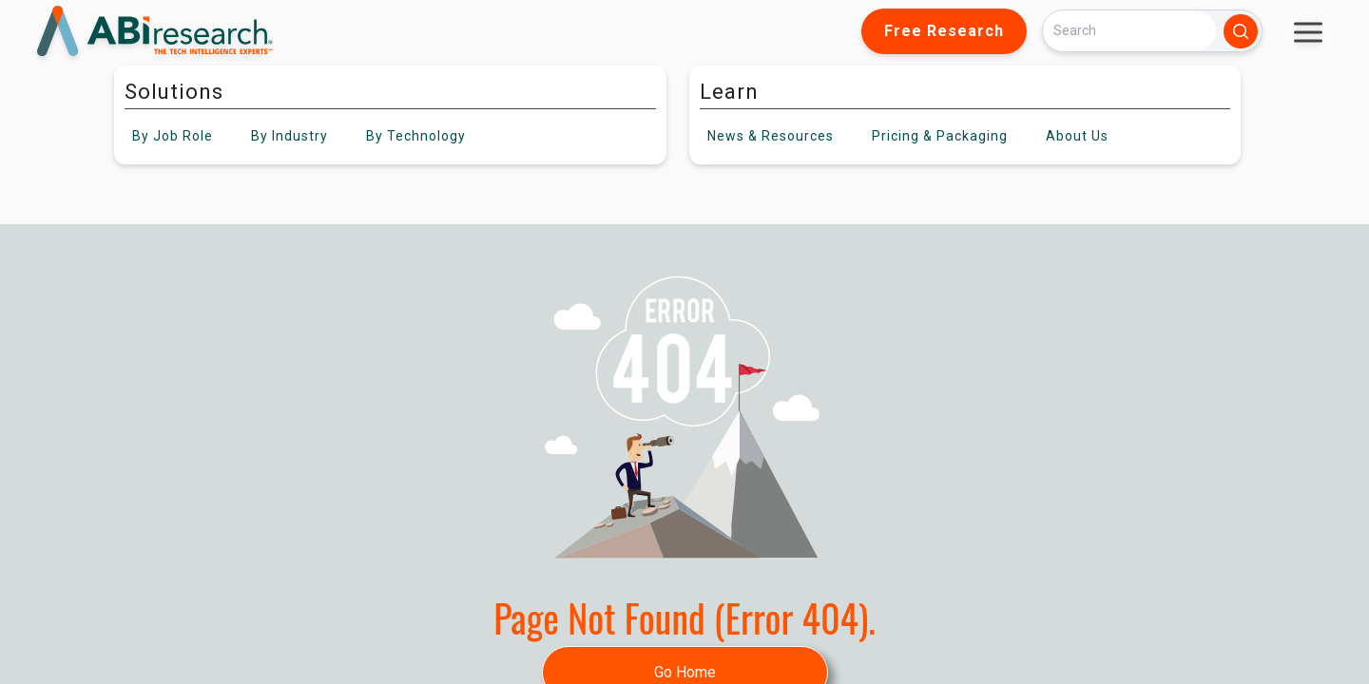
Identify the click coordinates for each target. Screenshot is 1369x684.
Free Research (944, 31)
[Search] (1129, 30)
